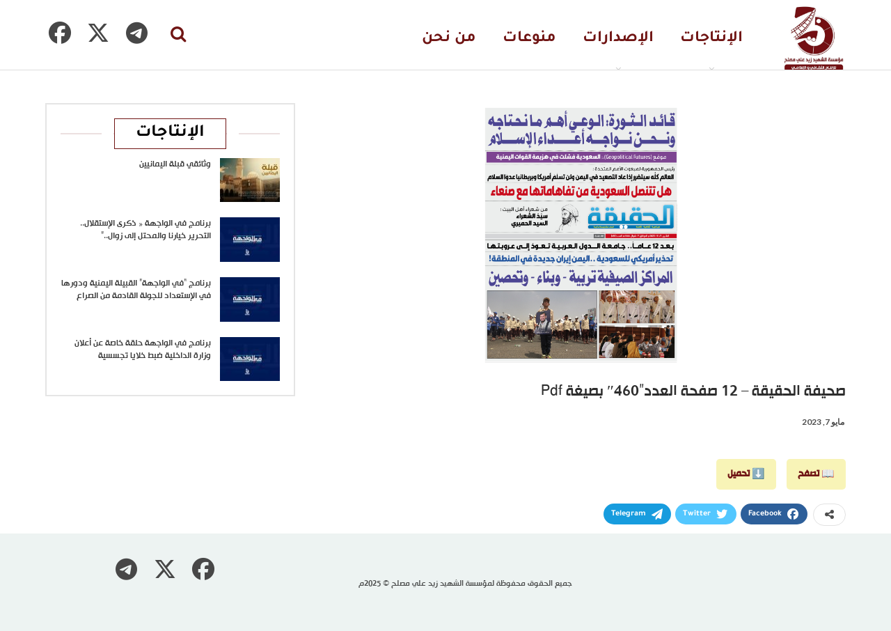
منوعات (529, 39)
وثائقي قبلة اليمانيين (175, 164)
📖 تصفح (816, 474)
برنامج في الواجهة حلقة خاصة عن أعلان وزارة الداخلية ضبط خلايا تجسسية (142, 350)
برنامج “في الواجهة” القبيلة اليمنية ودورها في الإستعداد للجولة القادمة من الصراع (136, 290)
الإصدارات (618, 39)
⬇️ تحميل (746, 474)
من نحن (449, 39)
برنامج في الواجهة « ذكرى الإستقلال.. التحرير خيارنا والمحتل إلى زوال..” (145, 230)
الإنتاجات (711, 39)
